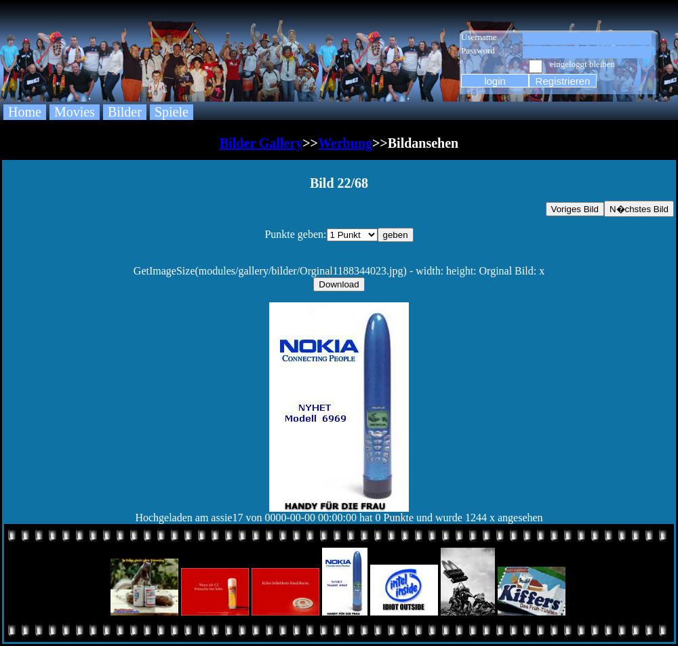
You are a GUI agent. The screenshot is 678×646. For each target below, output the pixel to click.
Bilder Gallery (261, 143)
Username (479, 37)
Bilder (125, 111)
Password (478, 50)
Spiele (171, 111)
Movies (74, 111)
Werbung (345, 143)
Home (24, 111)
